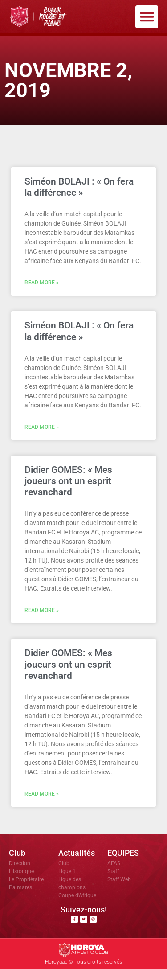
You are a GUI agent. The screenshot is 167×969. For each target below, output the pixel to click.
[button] (146, 16)
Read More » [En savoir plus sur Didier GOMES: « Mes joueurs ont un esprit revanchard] (41, 610)
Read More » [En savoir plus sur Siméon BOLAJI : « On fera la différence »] (41, 282)
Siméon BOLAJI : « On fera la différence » (79, 187)
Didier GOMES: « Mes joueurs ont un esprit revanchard (68, 480)
